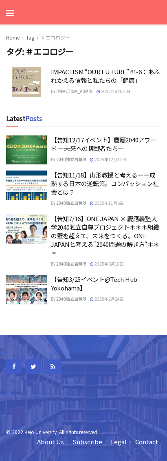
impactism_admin (74, 91)
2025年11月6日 (107, 203)
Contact (146, 441)
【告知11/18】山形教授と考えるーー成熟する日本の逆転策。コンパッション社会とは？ (105, 183)
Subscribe (87, 441)
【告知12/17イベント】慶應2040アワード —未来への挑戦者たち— (103, 144)
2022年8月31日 (113, 91)
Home (13, 37)
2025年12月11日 (108, 159)
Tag (30, 37)
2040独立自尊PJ (71, 159)
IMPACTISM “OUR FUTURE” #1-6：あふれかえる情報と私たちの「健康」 (105, 75)
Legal (119, 441)
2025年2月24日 (107, 299)
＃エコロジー (55, 37)
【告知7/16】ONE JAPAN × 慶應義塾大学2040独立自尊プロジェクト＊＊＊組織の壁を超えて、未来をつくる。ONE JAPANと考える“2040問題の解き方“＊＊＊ (105, 235)
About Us (50, 441)
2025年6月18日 (107, 264)
